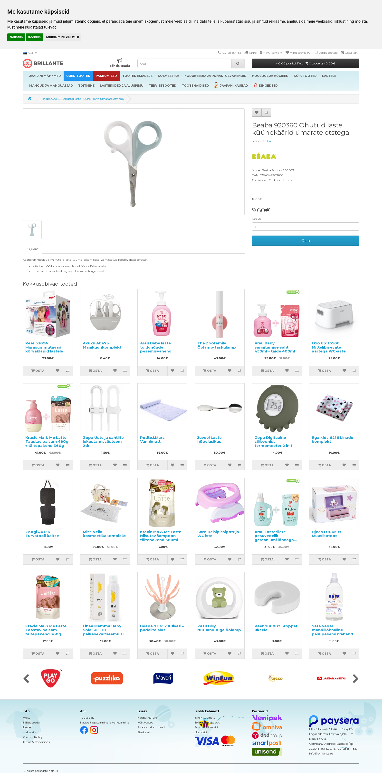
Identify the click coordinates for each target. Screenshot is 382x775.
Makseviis (29, 732)
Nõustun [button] (16, 37)
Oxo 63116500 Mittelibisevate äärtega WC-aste (329, 347)
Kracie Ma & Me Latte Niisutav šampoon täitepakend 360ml (160, 535)
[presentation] (26, 679)
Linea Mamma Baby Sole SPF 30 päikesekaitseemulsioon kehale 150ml (107, 632)
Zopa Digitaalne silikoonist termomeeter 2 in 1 (273, 441)
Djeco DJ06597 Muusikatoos (326, 533)
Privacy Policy (33, 737)
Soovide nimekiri (206, 727)
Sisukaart (144, 732)
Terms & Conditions (36, 742)
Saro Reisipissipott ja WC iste (218, 533)
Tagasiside (87, 717)
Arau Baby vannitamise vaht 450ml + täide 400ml (275, 347)
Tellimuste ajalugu (207, 722)
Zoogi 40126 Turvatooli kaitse (42, 533)
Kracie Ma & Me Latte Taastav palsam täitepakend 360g (46, 630)
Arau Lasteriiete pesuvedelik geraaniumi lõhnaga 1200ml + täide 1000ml (277, 537)
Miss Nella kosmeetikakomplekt (104, 533)
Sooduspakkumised (151, 727)
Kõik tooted (145, 722)
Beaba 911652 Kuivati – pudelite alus (162, 628)
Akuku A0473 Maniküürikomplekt (102, 345)
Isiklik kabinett (205, 717)
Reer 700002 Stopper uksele (276, 628)
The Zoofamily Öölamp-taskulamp (216, 345)
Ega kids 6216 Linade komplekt (332, 439)
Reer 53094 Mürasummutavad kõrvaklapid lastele (44, 347)
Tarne (27, 727)
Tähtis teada (31, 722)
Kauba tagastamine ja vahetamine (104, 722)
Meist (26, 717)
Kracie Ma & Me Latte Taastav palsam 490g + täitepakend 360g (46, 441)
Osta (305, 240)
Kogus (256, 218)
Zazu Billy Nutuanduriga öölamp (219, 628)
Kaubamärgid (147, 717)
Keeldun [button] (34, 37)
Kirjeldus (32, 249)
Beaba (266, 141)
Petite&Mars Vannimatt (152, 439)
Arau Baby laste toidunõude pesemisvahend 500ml (156, 349)
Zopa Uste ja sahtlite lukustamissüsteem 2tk (103, 441)
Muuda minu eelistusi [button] (62, 37)
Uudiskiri (201, 732)
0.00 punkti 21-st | (305, 63)
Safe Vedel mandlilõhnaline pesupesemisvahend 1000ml (332, 632)
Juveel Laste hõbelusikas (209, 439)
